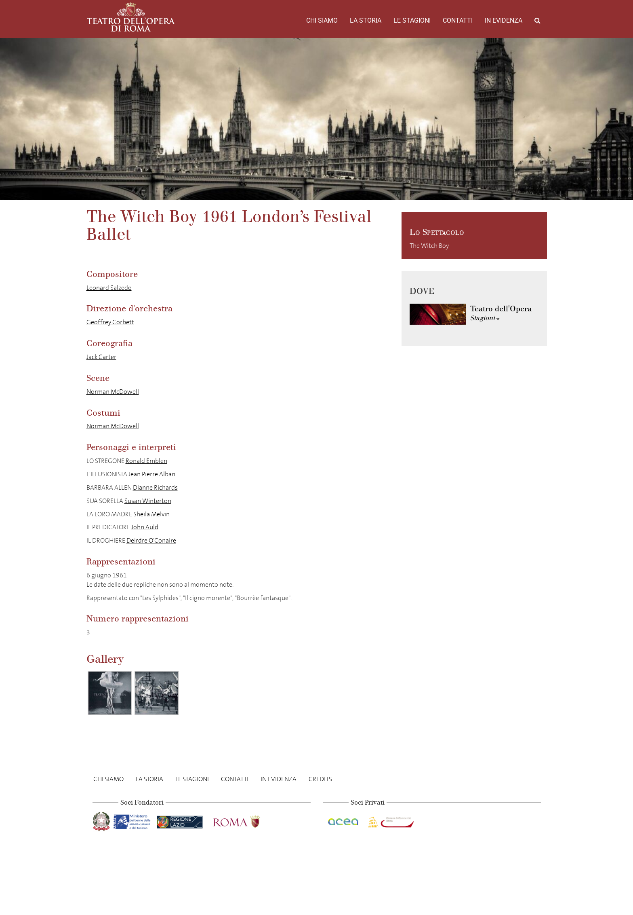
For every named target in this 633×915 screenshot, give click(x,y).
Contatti (458, 20)
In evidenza (503, 20)
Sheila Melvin (151, 514)
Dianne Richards (155, 487)
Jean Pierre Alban (151, 474)
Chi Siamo (322, 20)
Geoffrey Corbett (110, 322)
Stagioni (485, 318)
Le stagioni (412, 20)
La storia (365, 20)
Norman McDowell (112, 391)
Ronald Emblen (146, 460)
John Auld (144, 527)
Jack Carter (101, 357)
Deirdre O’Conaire (151, 540)
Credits (320, 779)
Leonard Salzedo (109, 287)
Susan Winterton (147, 501)
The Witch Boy (429, 245)
